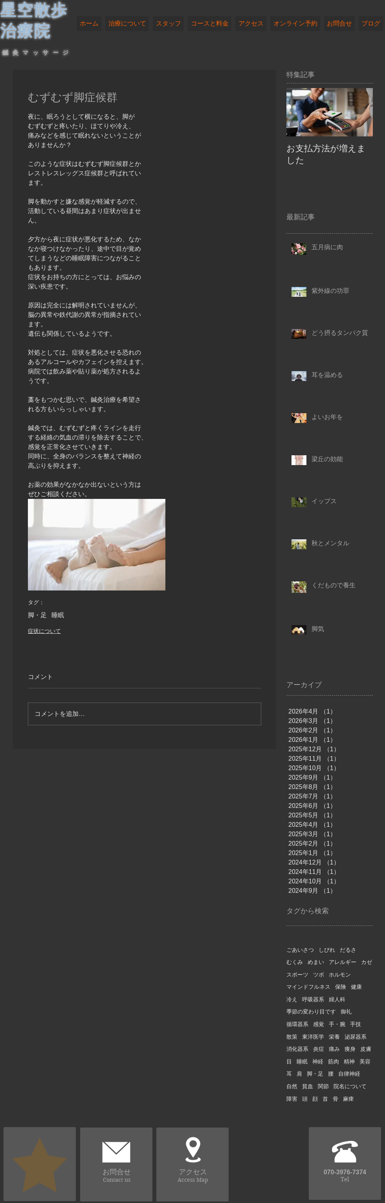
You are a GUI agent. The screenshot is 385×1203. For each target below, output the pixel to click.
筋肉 (333, 1061)
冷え (291, 999)
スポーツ (297, 974)
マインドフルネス (308, 987)
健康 (356, 987)
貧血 (307, 1086)
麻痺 (348, 1099)
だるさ (348, 950)
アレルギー (342, 962)
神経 (317, 1061)
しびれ (327, 950)
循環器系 (297, 1024)
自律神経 (349, 1074)
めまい (316, 962)
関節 (323, 1086)
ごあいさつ (300, 950)
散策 (291, 1037)
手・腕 (337, 1024)
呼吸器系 (313, 999)
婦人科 (337, 999)
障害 (291, 1099)
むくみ (294, 962)
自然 (291, 1086)
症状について (44, 631)
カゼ (366, 962)
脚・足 (37, 615)
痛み (334, 1049)
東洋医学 (313, 1037)
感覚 (318, 1024)
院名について (350, 1086)
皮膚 (365, 1049)
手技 (355, 1024)
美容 (364, 1061)
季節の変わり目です (311, 1011)
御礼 (346, 1011)
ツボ (318, 974)
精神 (349, 1061)
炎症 (318, 1049)
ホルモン (340, 974)
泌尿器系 (356, 1037)
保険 (340, 987)
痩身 (350, 1049)
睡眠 (57, 615)
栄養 (334, 1037)
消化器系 (297, 1049)
